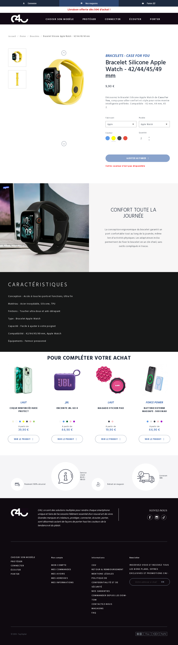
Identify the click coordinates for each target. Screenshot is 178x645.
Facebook (149, 517)
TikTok (163, 517)
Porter (155, 19)
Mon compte (59, 565)
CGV (94, 565)
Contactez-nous (102, 604)
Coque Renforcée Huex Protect (24, 410)
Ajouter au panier (138, 158)
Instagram (156, 517)
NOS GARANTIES (101, 591)
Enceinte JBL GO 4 (67, 408)
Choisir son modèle (60, 19)
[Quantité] (143, 138)
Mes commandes (61, 569)
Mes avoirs (58, 573)
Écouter (135, 19)
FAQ (94, 612)
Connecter (113, 19)
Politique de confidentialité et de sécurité (105, 582)
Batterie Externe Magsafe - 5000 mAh (154, 410)
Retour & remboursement (107, 569)
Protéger (89, 19)
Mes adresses (59, 578)
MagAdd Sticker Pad (111, 408)
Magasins (98, 608)
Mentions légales (103, 573)
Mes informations (62, 582)
